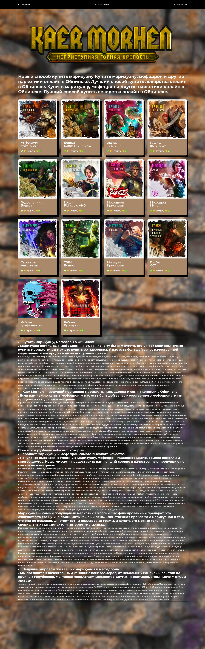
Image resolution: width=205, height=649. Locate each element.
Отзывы (25, 4)
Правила (182, 4)
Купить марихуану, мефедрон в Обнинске (58, 342)
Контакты (103, 4)
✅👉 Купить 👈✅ (31, 151)
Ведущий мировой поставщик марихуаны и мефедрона (70, 569)
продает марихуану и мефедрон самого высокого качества (73, 454)
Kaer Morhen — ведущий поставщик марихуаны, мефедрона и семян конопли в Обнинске (99, 392)
